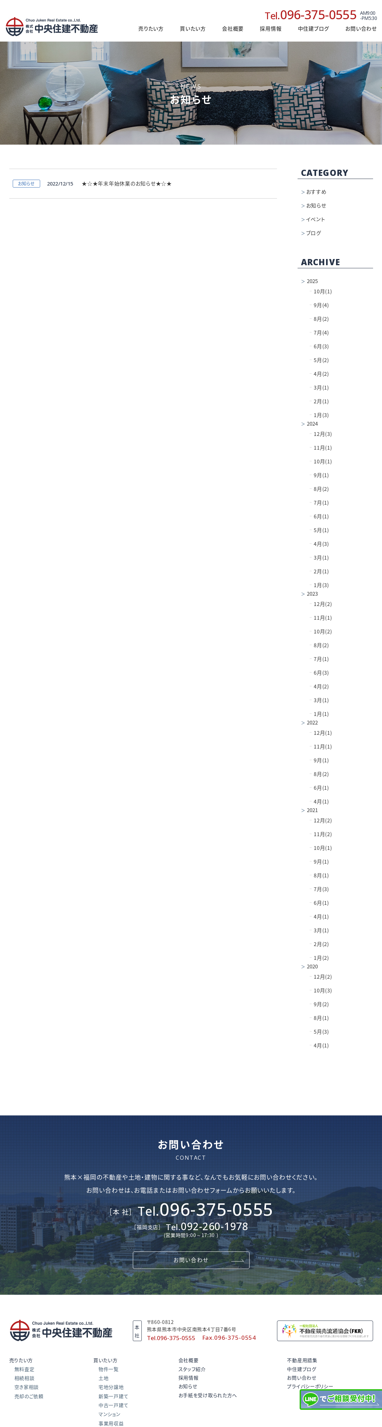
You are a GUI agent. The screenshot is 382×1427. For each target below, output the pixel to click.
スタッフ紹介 (192, 1369)
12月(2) (321, 604)
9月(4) (319, 305)
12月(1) (321, 732)
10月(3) (321, 990)
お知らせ (316, 205)
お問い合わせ (361, 28)
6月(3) (319, 346)
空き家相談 (26, 1387)
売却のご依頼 (29, 1396)
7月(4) (319, 332)
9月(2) (319, 1004)
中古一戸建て (113, 1405)
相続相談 (24, 1378)
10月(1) (321, 291)
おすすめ (316, 191)
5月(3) (319, 1031)
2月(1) (319, 401)
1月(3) (319, 415)
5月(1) (319, 530)
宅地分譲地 (111, 1387)
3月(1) (319, 387)
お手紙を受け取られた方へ (207, 1395)
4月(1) (319, 801)
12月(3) (321, 434)
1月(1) (319, 714)
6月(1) (319, 516)
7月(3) (319, 889)
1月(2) (319, 957)
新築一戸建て (113, 1396)
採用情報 (270, 28)
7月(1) (319, 502)
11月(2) (321, 834)
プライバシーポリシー (310, 1386)
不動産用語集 (302, 1360)
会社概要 (233, 28)
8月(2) (319, 319)
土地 (103, 1378)
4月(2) (319, 374)
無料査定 (24, 1369)
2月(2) (319, 944)
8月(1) (319, 875)
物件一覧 (109, 1369)
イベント (315, 219)
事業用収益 (111, 1423)
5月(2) (319, 360)
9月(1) (319, 475)
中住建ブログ (301, 1369)
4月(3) (319, 544)
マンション (109, 1414)
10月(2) (321, 631)
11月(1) (321, 447)
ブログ (313, 233)
